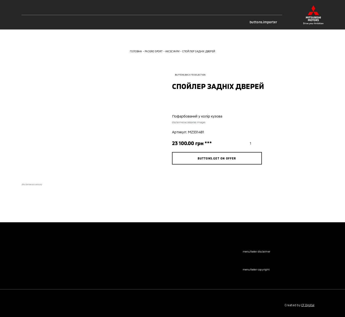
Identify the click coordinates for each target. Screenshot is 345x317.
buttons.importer (266, 22)
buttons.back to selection (189, 74)
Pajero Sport (154, 51)
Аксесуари (172, 51)
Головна (136, 51)
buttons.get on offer (217, 158)
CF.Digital (307, 305)
